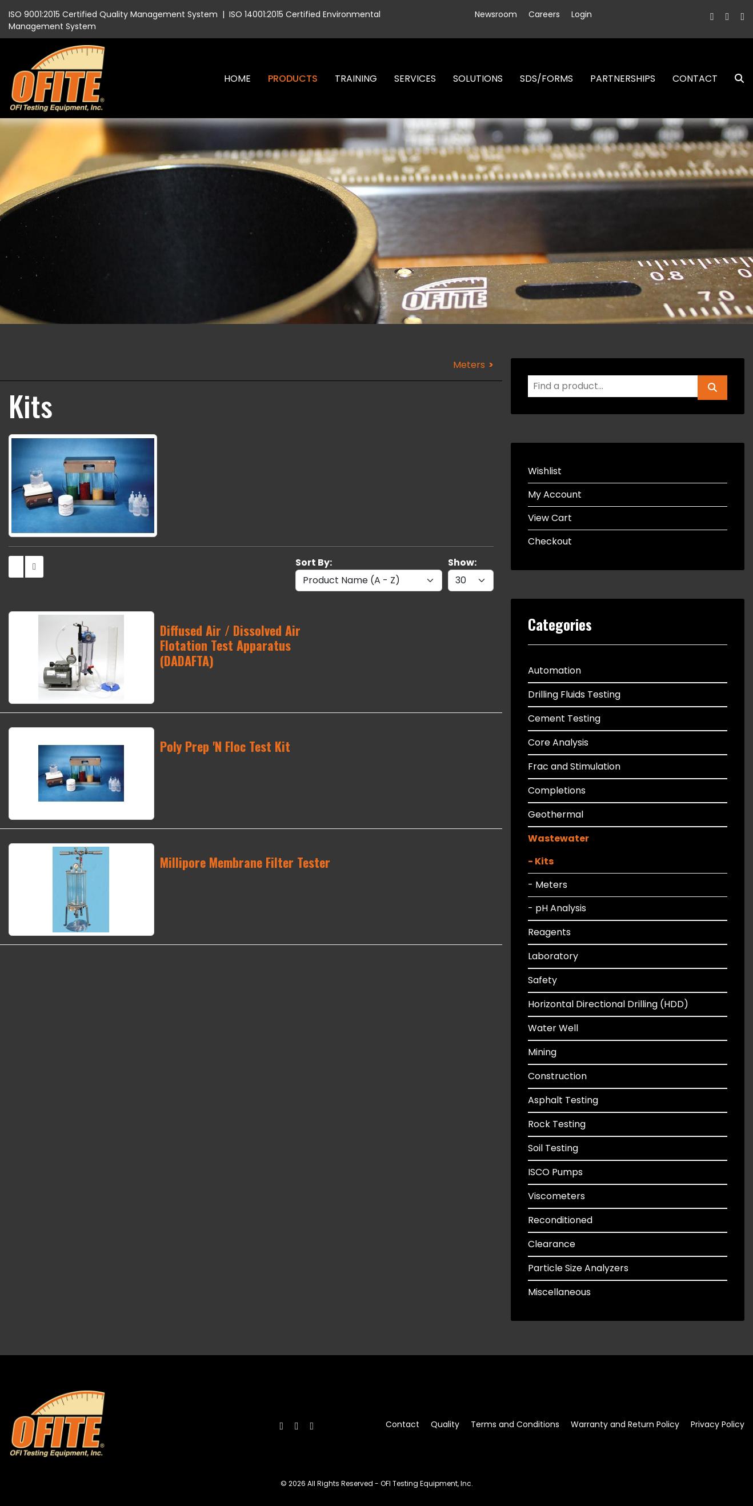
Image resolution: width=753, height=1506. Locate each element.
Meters (469, 364)
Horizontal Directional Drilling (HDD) (608, 1004)
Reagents (549, 932)
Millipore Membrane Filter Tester (245, 862)
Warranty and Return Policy (625, 1424)
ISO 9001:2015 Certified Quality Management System (113, 14)
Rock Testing (557, 1124)
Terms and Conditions (515, 1424)
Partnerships (622, 78)
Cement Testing (564, 718)
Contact (695, 78)
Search (734, 78)
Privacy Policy (717, 1424)
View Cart (550, 517)
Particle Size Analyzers (578, 1268)
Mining (542, 1052)
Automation (554, 670)
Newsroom (496, 14)
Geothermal (555, 814)
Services (415, 78)
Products (293, 78)
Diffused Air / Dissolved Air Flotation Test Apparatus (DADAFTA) (230, 645)
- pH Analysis (557, 908)
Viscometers (556, 1196)
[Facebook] (712, 16)
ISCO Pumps (555, 1172)
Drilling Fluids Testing (574, 694)
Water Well (553, 1028)
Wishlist (545, 471)
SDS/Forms (546, 78)
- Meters (547, 884)
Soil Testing (553, 1148)
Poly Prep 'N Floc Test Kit (225, 746)
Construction (557, 1076)
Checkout (550, 541)
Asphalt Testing (563, 1100)
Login (581, 14)
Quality (445, 1424)
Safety (542, 980)
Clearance (551, 1244)
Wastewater (558, 838)
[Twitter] (728, 16)
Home (237, 78)
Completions (557, 790)
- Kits (541, 861)
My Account (555, 494)
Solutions (478, 78)
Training (356, 78)
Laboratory (553, 956)
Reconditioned (560, 1220)
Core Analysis (558, 742)
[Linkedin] (742, 16)
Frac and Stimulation (574, 766)
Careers (544, 14)
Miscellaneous (559, 1292)
